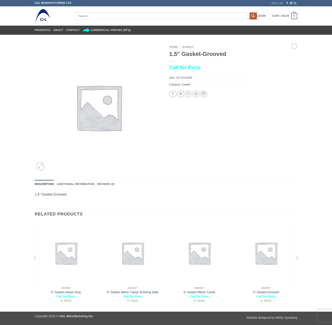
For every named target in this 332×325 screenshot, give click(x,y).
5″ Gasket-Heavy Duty (66, 292)
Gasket (188, 47)
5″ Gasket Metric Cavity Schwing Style (132, 292)
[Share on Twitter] (180, 93)
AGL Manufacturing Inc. (76, 316)
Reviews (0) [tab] (105, 184)
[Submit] (253, 16)
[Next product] (294, 46)
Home (173, 47)
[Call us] (295, 3)
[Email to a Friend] (188, 93)
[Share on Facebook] (173, 93)
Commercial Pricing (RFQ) (107, 30)
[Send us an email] (291, 3)
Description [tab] (44, 184)
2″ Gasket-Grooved (266, 292)
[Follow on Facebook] (287, 3)
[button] (261, 16)
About (58, 30)
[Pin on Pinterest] (195, 93)
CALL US (277, 3)
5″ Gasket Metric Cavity (199, 292)
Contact (73, 30)
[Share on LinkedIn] (203, 93)
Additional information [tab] (75, 184)
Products (42, 30)
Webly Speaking (286, 317)
